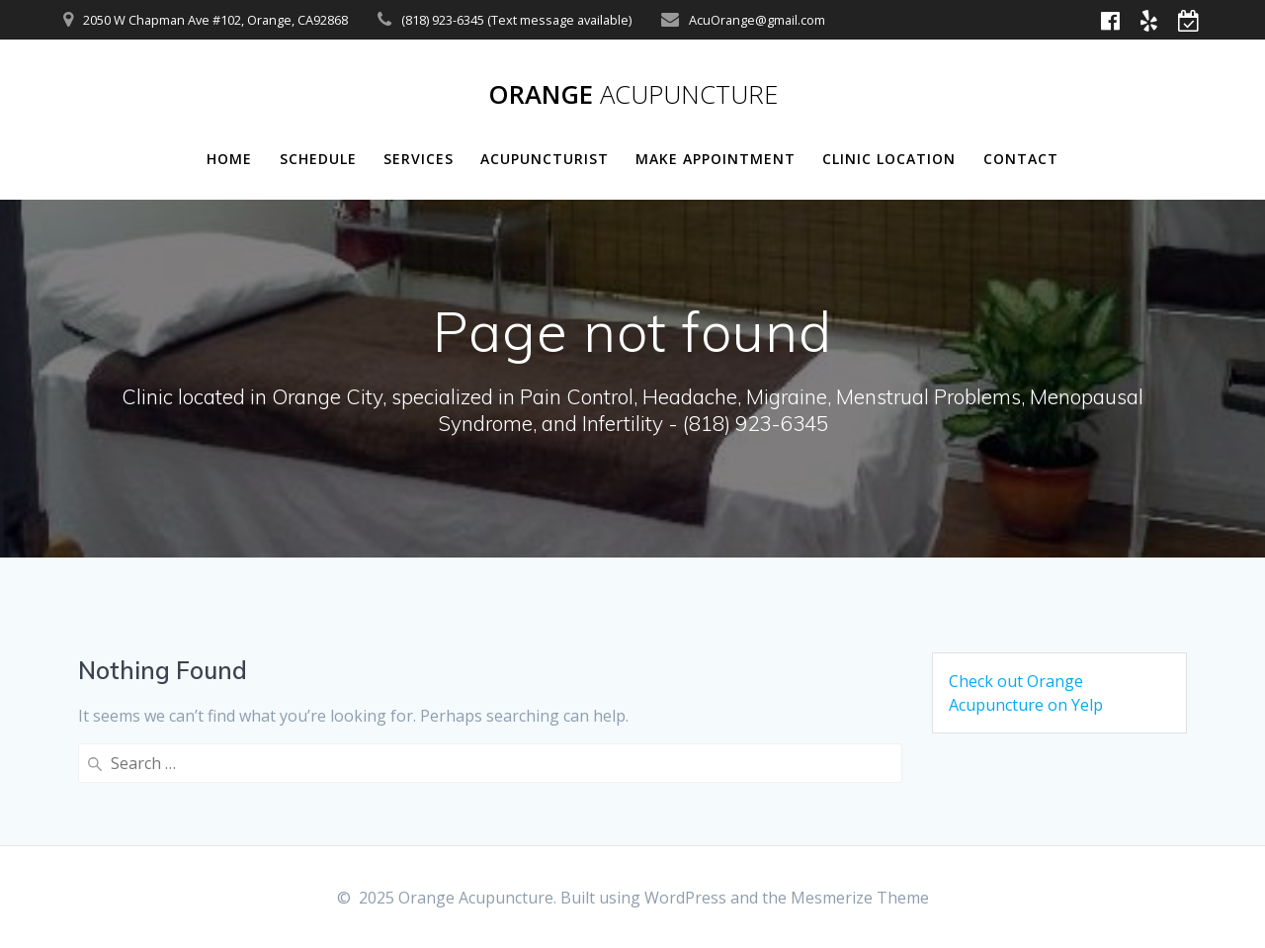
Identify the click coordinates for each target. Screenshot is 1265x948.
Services (418, 158)
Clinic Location (889, 158)
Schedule (318, 158)
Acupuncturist (544, 158)
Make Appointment (715, 158)
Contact (1020, 158)
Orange (633, 95)
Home (229, 158)
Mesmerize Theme (860, 897)
